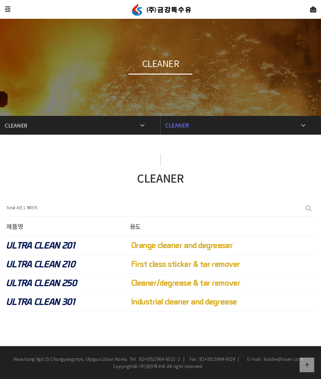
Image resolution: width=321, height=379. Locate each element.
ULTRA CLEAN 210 (40, 264)
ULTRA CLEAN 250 (41, 283)
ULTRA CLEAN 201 (40, 245)
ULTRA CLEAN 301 (40, 302)
